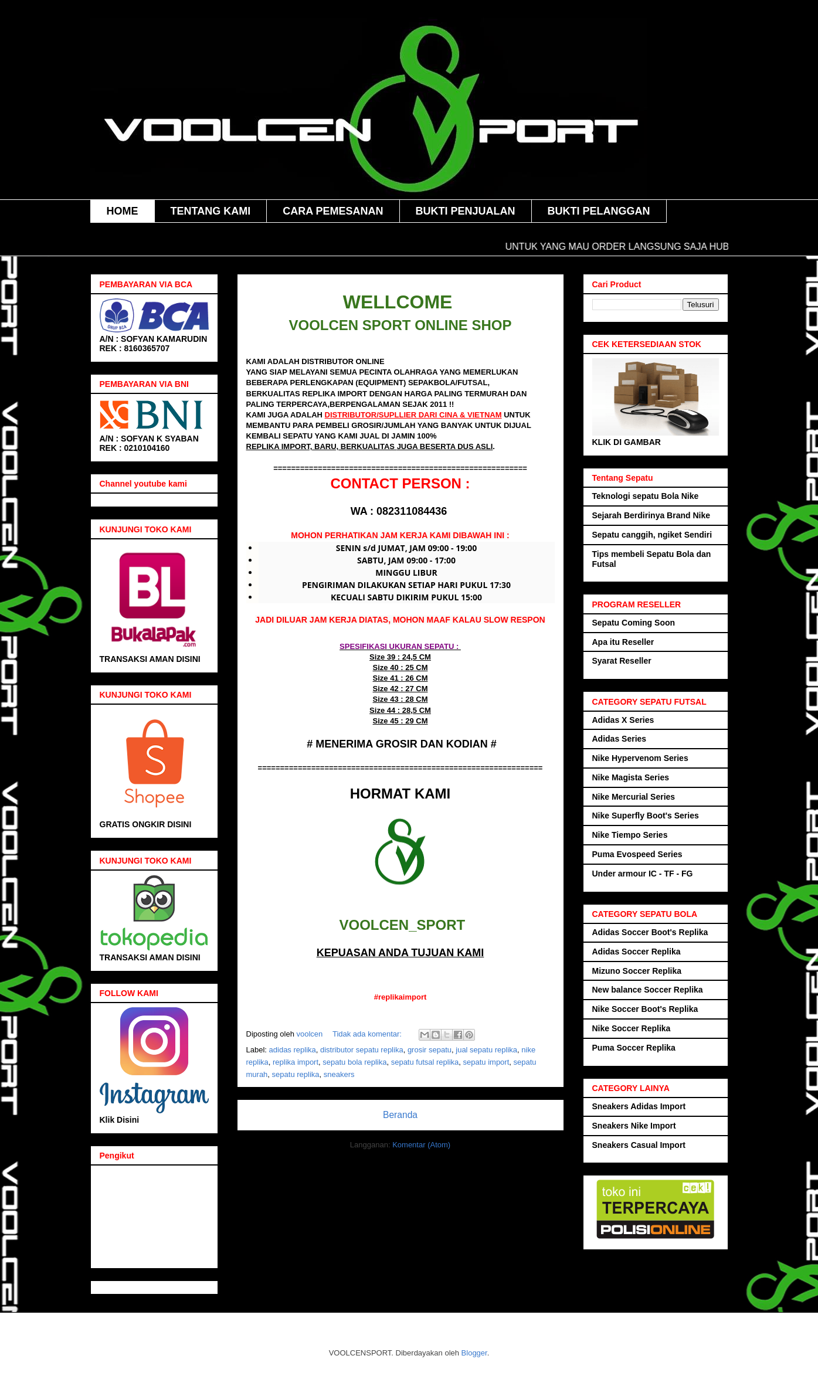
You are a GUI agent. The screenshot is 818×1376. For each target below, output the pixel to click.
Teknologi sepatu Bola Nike (645, 496)
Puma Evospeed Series (637, 854)
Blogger (474, 1352)
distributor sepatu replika (361, 1049)
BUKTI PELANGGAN (599, 211)
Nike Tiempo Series (630, 835)
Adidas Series (619, 738)
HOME (122, 211)
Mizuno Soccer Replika (636, 971)
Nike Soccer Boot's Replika (645, 1009)
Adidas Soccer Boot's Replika (650, 932)
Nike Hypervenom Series (640, 758)
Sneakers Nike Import (634, 1125)
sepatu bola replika (354, 1062)
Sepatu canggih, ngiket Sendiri (652, 534)
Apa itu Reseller (623, 642)
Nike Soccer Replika (631, 1028)
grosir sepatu (430, 1049)
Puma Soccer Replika (634, 1047)
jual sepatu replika (486, 1049)
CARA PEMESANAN (333, 211)
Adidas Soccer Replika (636, 951)
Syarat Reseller (621, 660)
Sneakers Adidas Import (639, 1106)
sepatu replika (296, 1074)
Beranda (400, 1115)
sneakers (339, 1074)
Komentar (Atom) (421, 1144)
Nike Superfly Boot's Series (645, 815)
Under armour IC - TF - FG (642, 873)
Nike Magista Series (631, 777)
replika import (295, 1062)
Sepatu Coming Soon (634, 622)
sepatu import (486, 1062)
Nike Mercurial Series (634, 796)
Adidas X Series (623, 720)
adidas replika (292, 1049)
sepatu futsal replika (425, 1062)
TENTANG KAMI (211, 211)
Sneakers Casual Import (639, 1145)
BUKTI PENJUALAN (465, 211)
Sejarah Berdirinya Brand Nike (651, 515)
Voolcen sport (267, 277)
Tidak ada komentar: (368, 1034)
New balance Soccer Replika (647, 989)
